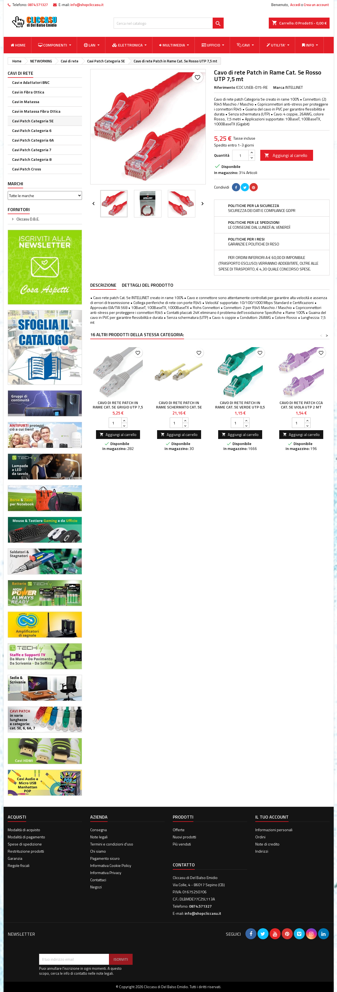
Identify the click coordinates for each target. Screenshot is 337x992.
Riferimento (224, 87)
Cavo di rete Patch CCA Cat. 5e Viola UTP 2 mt (301, 405)
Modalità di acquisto (24, 830)
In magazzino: (226, 172)
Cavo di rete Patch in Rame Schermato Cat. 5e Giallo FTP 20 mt (179, 407)
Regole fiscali (18, 865)
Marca (278, 87)
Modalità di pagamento (26, 837)
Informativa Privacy (105, 872)
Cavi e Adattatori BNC (31, 82)
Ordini (260, 837)
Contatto (184, 864)
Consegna (98, 830)
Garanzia (15, 858)
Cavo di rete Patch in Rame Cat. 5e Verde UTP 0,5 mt (240, 407)
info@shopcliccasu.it (87, 4)
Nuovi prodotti (184, 837)
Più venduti (182, 844)
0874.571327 (38, 4)
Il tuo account (272, 817)
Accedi (295, 4)
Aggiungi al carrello (285, 155)
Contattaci (98, 880)
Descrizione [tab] (103, 285)
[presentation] (81, 940)
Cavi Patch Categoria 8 (31, 159)
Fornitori (19, 209)
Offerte (179, 830)
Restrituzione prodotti (26, 851)
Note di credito (267, 844)
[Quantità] (240, 155)
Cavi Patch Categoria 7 (31, 150)
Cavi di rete (20, 73)
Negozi (96, 887)
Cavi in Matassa (25, 101)
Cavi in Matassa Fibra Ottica (36, 111)
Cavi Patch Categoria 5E (33, 121)
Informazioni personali (273, 830)
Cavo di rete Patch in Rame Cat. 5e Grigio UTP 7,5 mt (118, 407)
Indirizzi (261, 851)
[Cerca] (169, 23)
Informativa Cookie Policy (110, 865)
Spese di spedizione (25, 844)
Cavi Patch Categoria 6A (33, 140)
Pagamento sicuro (105, 858)
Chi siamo (98, 851)
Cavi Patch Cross (26, 169)
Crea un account (316, 4)
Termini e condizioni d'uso (111, 844)
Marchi (15, 183)
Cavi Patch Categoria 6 (31, 130)
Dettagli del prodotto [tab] (147, 285)
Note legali (99, 837)
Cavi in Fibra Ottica (28, 92)
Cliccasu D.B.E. (27, 219)
